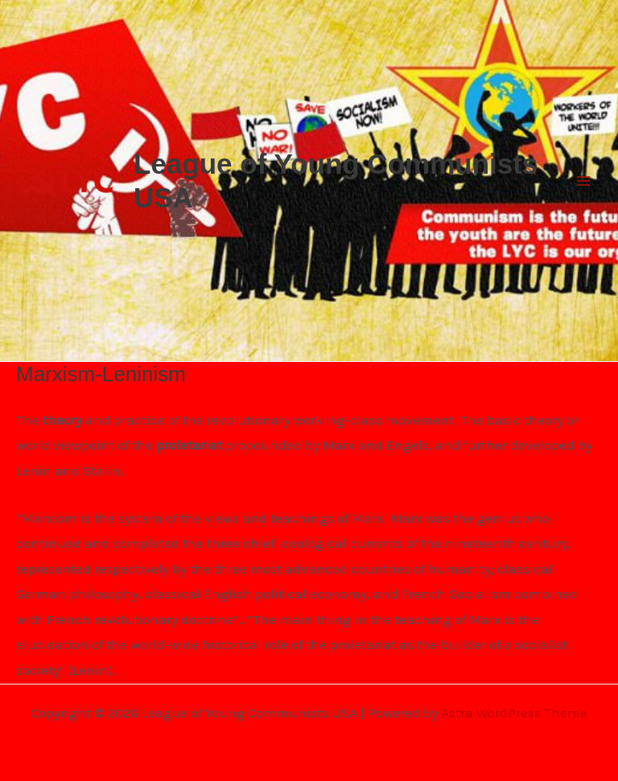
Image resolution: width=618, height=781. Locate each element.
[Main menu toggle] (584, 180)
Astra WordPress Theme (514, 713)
